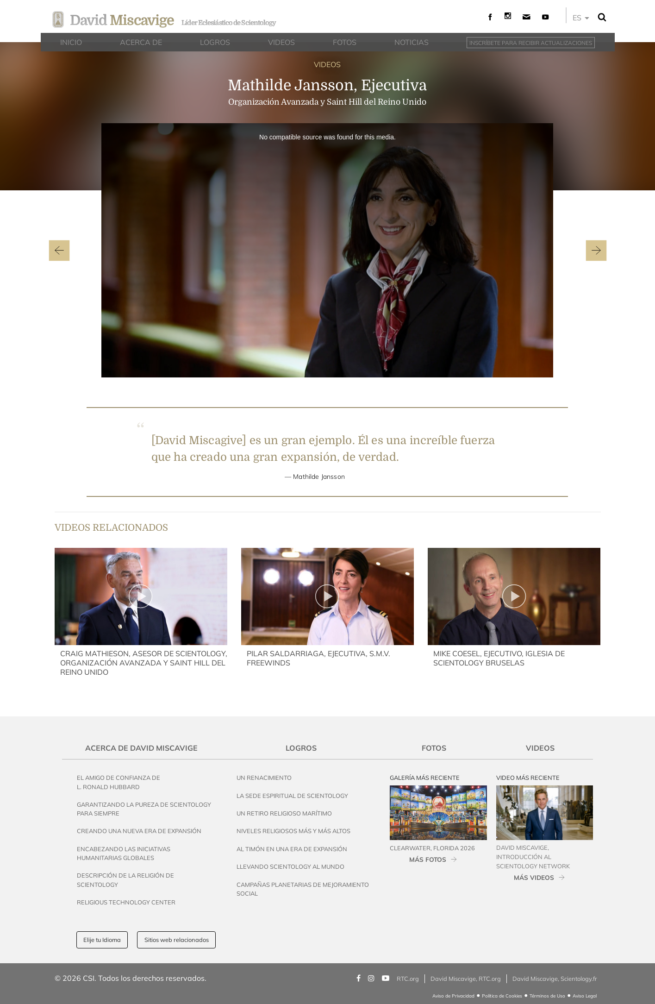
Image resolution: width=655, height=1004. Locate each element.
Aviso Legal (585, 996)
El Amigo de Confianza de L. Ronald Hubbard (118, 782)
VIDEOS (327, 64)
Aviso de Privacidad (453, 996)
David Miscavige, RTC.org (465, 978)
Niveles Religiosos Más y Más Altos (293, 831)
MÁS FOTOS (427, 859)
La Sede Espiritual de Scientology (292, 795)
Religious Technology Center (126, 902)
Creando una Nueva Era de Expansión (139, 831)
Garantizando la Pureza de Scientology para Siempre (144, 809)
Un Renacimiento (264, 777)
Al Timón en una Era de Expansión (292, 849)
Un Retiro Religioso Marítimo (284, 813)
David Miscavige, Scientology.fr (554, 978)
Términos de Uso (547, 996)
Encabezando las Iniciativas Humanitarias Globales (123, 853)
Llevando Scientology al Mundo (290, 866)
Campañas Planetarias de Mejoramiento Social (303, 889)
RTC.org (408, 978)
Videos (540, 748)
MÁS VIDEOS (534, 877)
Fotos (434, 748)
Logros (301, 748)
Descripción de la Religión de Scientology (125, 880)
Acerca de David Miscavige (141, 748)
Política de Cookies (502, 996)
